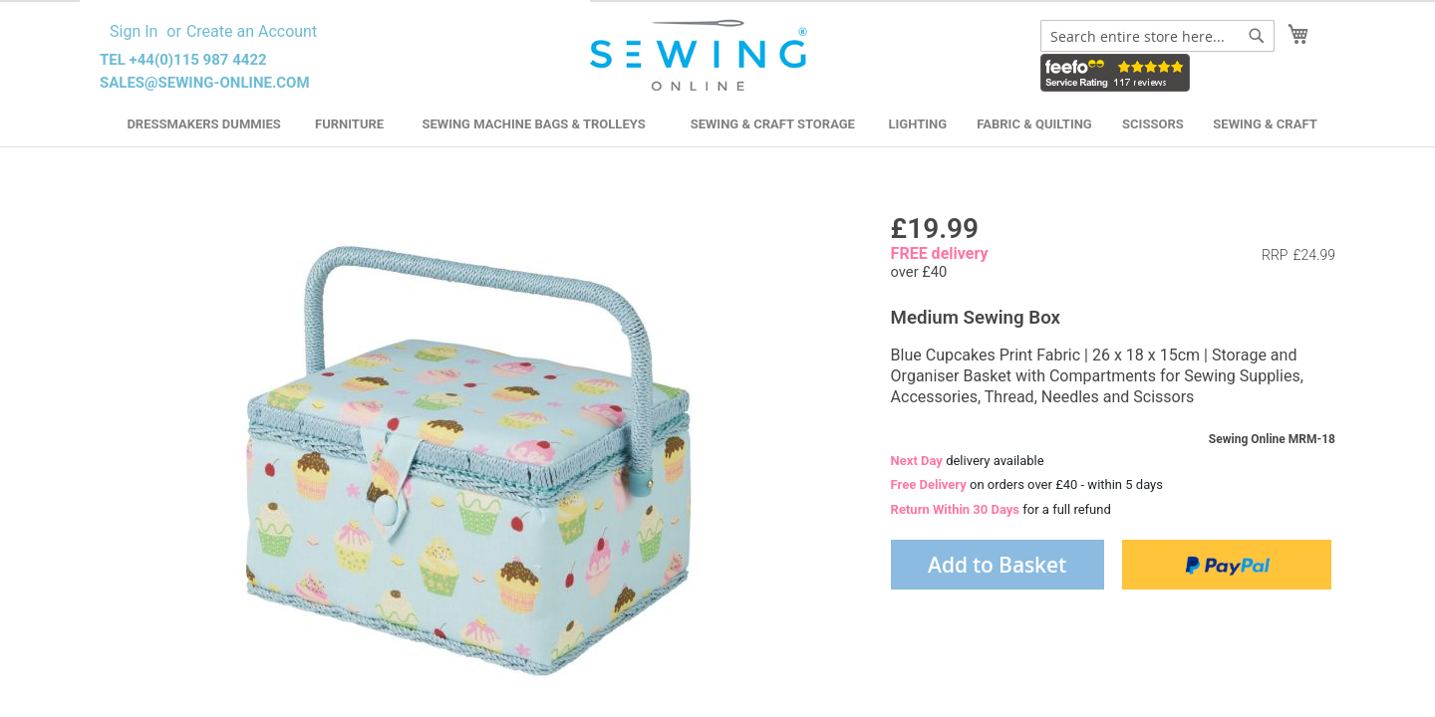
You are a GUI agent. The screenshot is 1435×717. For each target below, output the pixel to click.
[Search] (1257, 36)
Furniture (349, 124)
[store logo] (701, 56)
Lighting (918, 124)
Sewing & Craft (1264, 124)
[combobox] (1157, 36)
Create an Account (251, 31)
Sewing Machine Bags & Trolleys (533, 124)
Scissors (1153, 124)
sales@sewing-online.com (205, 83)
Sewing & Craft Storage (773, 124)
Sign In (133, 31)
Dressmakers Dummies (203, 124)
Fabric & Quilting (1034, 124)
